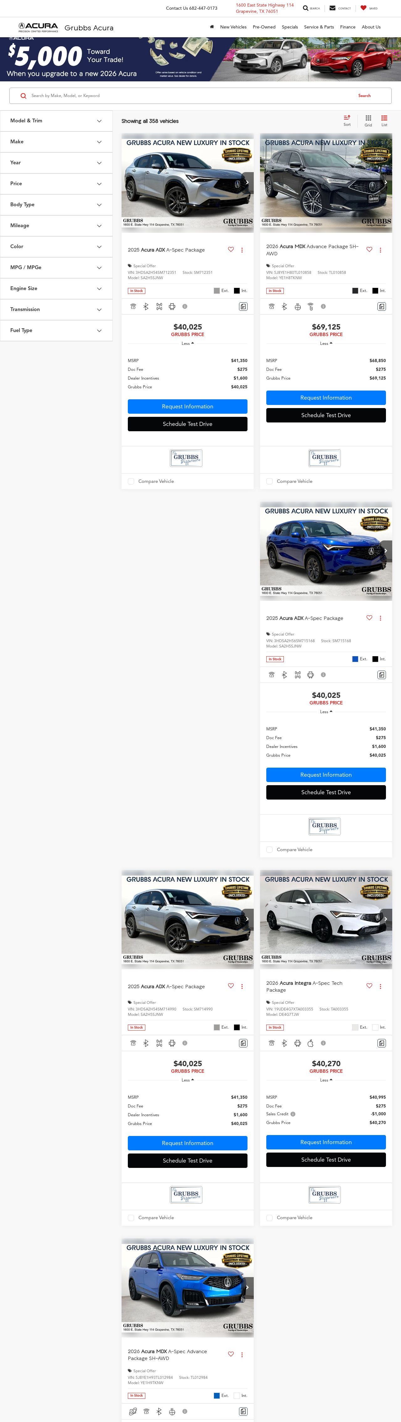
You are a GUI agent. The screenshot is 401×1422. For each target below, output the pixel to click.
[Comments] (243, 306)
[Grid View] (367, 121)
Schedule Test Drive (187, 424)
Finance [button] (348, 27)
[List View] (384, 121)
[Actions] (242, 249)
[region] (187, 373)
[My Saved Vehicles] (369, 8)
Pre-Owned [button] (264, 27)
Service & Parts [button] (319, 27)
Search (364, 95)
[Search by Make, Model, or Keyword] (191, 95)
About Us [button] (371, 27)
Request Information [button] (187, 406)
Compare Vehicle (156, 481)
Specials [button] (290, 27)
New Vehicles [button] (233, 27)
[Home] (212, 27)
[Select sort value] (349, 121)
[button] (247, 183)
